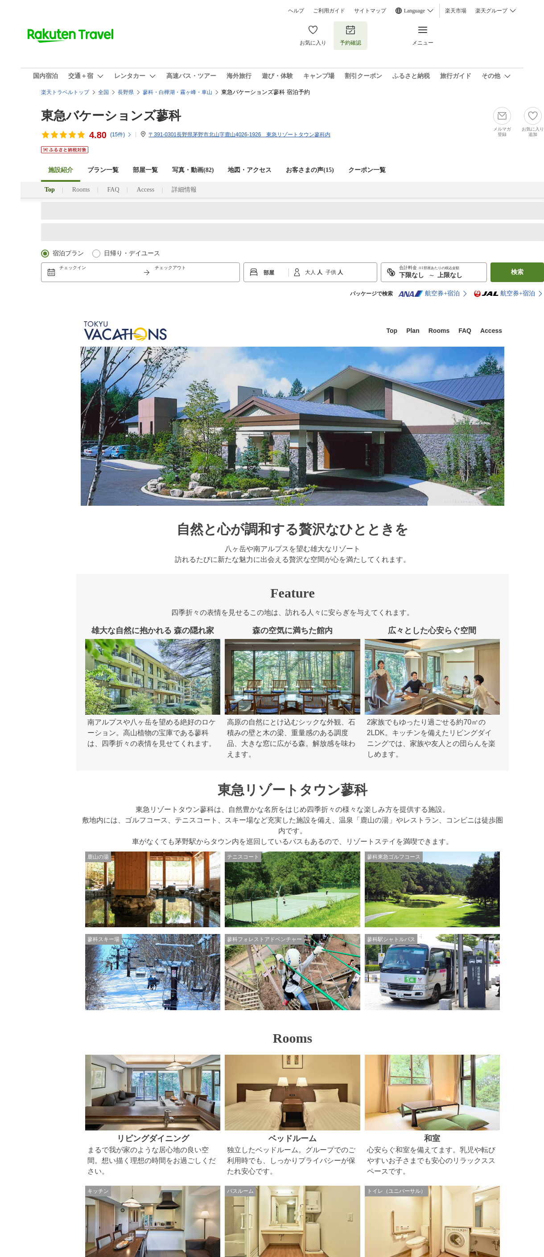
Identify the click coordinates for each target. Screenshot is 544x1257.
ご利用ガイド (329, 11)
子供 (332, 272)
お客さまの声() (310, 170)
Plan (413, 330)
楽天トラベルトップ (65, 92)
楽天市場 (455, 11)
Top (392, 330)
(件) (121, 134)
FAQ (113, 189)
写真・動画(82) (193, 170)
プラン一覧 (103, 170)
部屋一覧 (145, 170)
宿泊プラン (68, 253)
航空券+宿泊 (429, 293)
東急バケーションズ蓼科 (111, 116)
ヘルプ (296, 11)
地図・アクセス (250, 170)
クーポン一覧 (367, 170)
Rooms (81, 189)
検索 (517, 272)
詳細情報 (184, 189)
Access (146, 189)
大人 (311, 272)
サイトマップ (370, 11)
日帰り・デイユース (132, 253)
